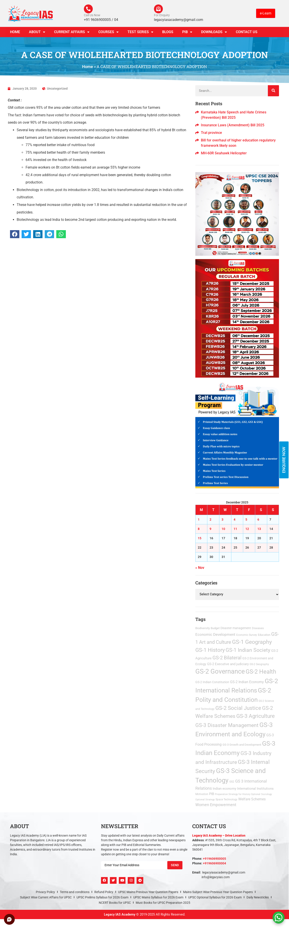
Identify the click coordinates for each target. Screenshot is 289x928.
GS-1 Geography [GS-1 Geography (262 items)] (252, 642)
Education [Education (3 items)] (264, 634)
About (37, 32)
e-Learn (265, 13)
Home (15, 32)
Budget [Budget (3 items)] (215, 628)
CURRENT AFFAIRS (71, 32)
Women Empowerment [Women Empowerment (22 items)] (215, 805)
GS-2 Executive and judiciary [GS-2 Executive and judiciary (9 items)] (228, 664)
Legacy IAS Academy (119, 914)
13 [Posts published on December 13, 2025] (259, 529)
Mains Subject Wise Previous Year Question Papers (218, 892)
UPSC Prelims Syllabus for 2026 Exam (102, 897)
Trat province (211, 133)
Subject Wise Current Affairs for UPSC (46, 897)
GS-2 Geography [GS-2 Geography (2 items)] (259, 664)
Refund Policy (103, 892)
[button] (14, 234)
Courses (108, 32)
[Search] (273, 90)
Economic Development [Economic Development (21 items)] (215, 634)
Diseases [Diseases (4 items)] (258, 628)
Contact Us (246, 32)
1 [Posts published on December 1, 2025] (199, 519)
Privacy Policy (45, 892)
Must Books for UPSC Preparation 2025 (163, 902)
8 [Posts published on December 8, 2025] (199, 529)
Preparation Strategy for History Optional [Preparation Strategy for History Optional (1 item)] (237, 794)
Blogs (167, 32)
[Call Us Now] (88, 8)
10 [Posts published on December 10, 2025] (223, 529)
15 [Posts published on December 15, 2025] (199, 538)
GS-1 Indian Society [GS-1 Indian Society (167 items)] (248, 650)
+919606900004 (214, 863)
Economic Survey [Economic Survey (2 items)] (246, 634)
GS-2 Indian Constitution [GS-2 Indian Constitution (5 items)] (212, 682)
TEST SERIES (140, 32)
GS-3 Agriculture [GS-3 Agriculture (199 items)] (255, 716)
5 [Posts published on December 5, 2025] (246, 519)
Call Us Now (92, 15)
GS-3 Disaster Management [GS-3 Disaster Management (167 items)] (227, 725)
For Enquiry (162, 15)
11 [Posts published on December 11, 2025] (235, 529)
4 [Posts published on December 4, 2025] (234, 519)
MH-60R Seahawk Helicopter (224, 153)
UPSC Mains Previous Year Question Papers (148, 892)
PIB (187, 32)
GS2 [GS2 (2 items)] (231, 781)
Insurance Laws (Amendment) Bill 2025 (232, 125)
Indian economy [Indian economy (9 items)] (224, 789)
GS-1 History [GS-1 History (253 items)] (210, 650)
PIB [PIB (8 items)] (211, 794)
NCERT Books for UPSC (115, 902)
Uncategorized (57, 88)
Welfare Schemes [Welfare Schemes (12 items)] (252, 799)
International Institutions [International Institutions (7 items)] (255, 789)
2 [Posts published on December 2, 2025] (210, 519)
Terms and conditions (74, 892)
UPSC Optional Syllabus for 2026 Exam (215, 897)
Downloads (214, 32)
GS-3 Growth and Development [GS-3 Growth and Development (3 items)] (241, 744)
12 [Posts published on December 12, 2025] (247, 529)
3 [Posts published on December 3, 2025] (222, 519)
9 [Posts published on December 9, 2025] (210, 529)
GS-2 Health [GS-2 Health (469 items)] (261, 671)
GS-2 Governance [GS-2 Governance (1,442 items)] (220, 671)
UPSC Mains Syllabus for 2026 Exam (158, 897)
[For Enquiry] (158, 8)
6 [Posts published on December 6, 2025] (258, 519)
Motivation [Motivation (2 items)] (201, 794)
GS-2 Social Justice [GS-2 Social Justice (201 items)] (238, 708)
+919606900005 (214, 858)
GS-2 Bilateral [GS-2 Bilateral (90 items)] (226, 657)
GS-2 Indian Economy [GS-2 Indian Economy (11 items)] (247, 682)
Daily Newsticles (258, 897)
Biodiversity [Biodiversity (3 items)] (202, 628)
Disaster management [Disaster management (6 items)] (235, 628)
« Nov (199, 568)
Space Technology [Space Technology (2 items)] (226, 799)
